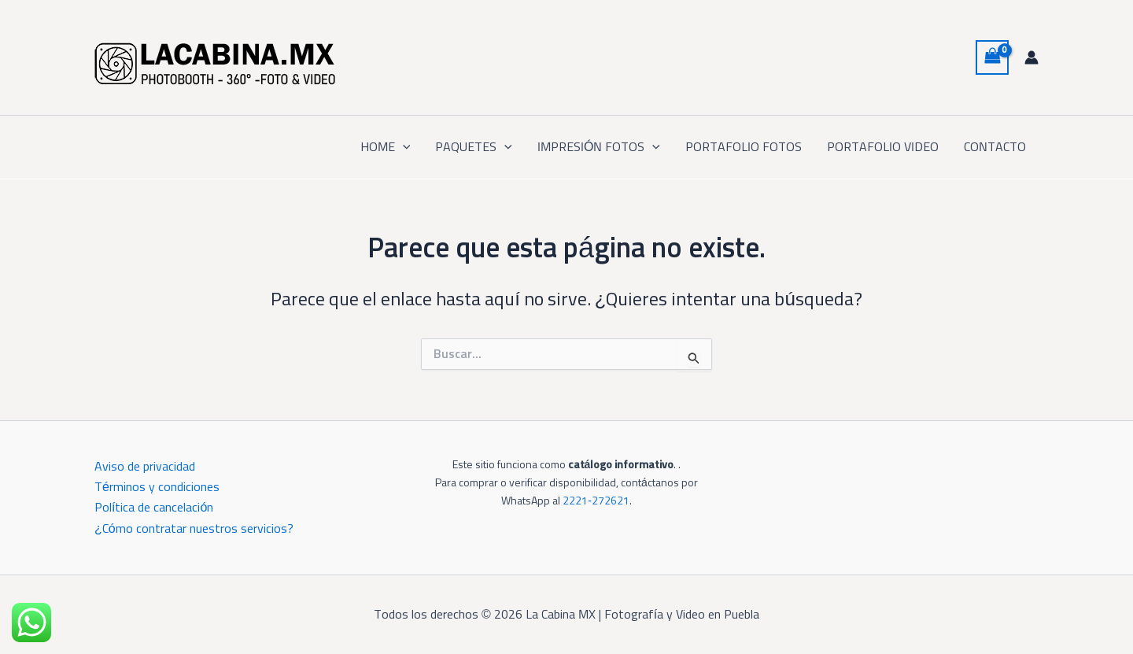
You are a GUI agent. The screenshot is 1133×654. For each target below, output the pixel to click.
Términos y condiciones (157, 487)
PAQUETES (473, 147)
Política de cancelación (153, 507)
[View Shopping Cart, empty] (992, 57)
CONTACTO (995, 147)
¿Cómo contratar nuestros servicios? (193, 529)
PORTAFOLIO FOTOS (743, 147)
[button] (403, 147)
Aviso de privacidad (144, 466)
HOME (385, 147)
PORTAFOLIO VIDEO (883, 147)
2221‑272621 (596, 501)
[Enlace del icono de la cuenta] (1031, 57)
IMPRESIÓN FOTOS (598, 147)
